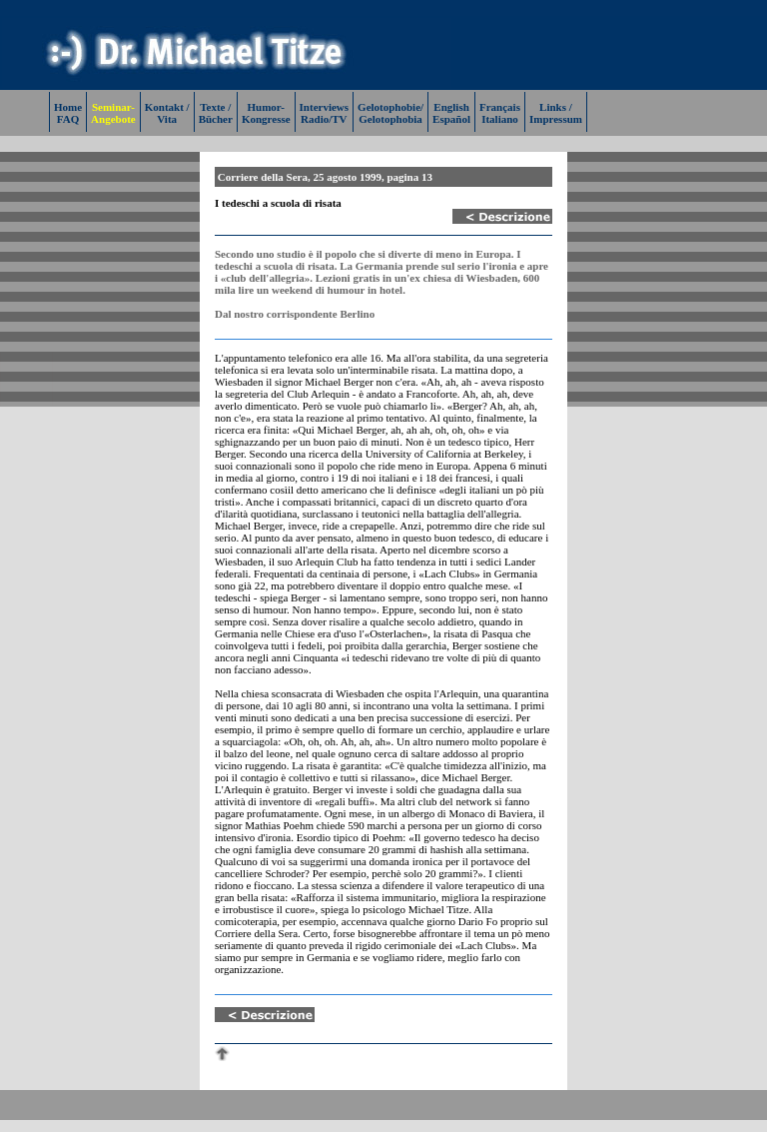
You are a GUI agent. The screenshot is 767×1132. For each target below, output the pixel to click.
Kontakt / (167, 107)
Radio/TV (324, 119)
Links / (555, 107)
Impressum (555, 119)
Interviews (325, 107)
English (450, 107)
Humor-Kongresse (266, 113)
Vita (167, 119)
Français (499, 107)
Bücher (216, 119)
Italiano (499, 119)
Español (451, 119)
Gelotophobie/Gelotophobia (390, 113)
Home (68, 107)
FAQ (68, 119)
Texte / (215, 107)
